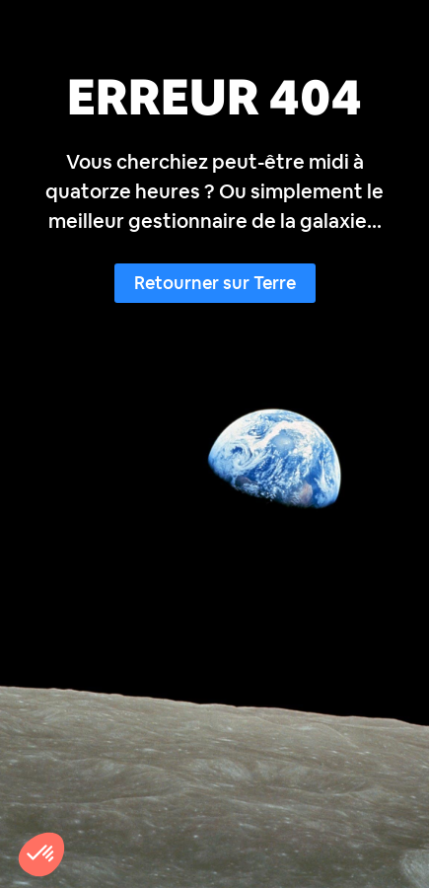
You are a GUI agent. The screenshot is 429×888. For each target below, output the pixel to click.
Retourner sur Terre (215, 282)
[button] (41, 854)
